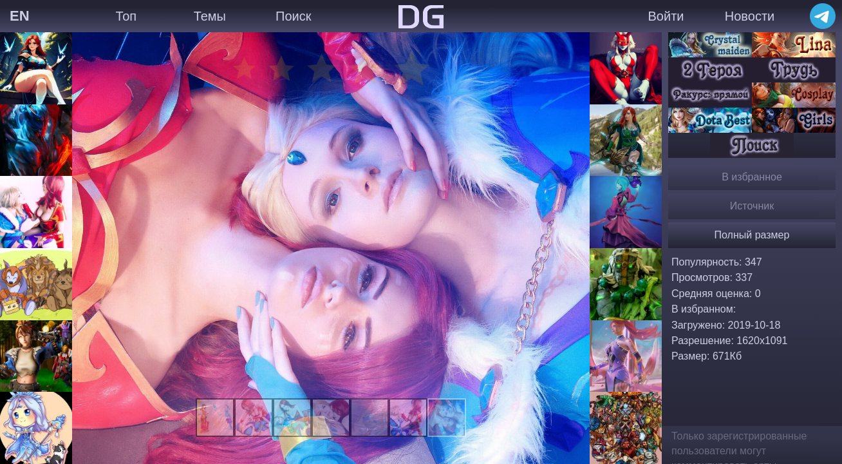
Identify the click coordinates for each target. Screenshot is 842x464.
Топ (125, 16)
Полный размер (752, 234)
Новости (749, 16)
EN (20, 16)
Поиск (293, 16)
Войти (666, 16)
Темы (210, 16)
